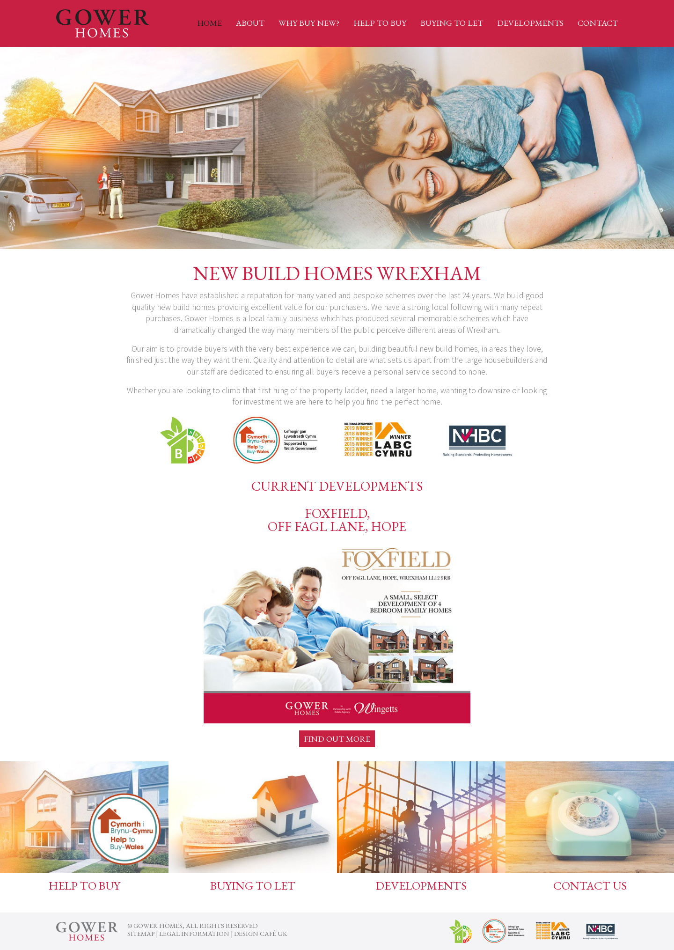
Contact (598, 22)
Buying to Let (451, 22)
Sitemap (140, 933)
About (250, 22)
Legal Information (194, 933)
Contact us (590, 885)
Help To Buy (84, 885)
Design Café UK (260, 933)
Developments (530, 22)
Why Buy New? (308, 22)
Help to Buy (379, 22)
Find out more (337, 738)
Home (209, 22)
